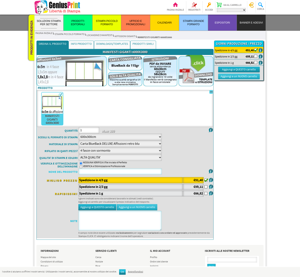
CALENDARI (165, 22)
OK (122, 272)
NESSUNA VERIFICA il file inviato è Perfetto (105, 162)
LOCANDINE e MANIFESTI (99, 35)
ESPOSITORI (222, 22)
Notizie (99, 261)
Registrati (194, 10)
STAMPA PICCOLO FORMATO (69, 34)
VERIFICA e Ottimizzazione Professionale (104, 166)
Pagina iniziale (175, 10)
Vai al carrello (232, 5)
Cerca (98, 257)
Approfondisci (135, 271)
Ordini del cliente (159, 261)
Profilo (153, 257)
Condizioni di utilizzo (52, 261)
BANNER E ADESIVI (251, 22)
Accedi (209, 10)
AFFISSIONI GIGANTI (125, 36)
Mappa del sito (48, 257)
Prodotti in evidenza (31, 38)
